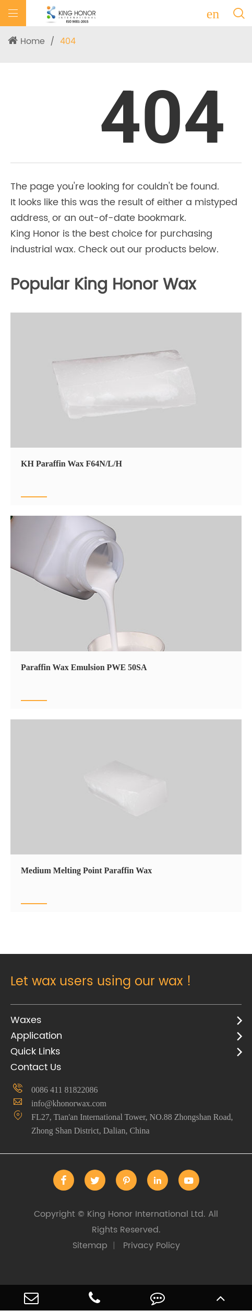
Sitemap (90, 1245)
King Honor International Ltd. (126, 1222)
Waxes (25, 1020)
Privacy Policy (151, 1245)
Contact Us (35, 1067)
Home (32, 41)
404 (68, 41)
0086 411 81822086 (64, 1089)
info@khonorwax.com (68, 1103)
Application (36, 1035)
